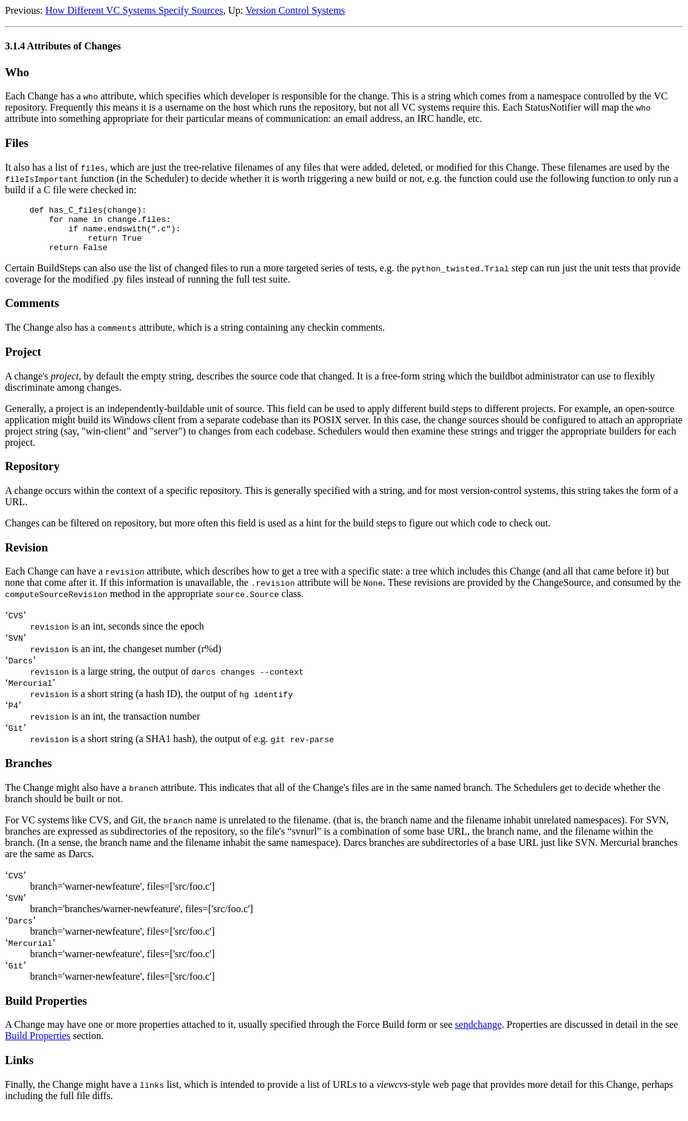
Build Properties (37, 1045)
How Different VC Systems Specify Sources (134, 10)
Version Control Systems (295, 10)
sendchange (478, 1033)
